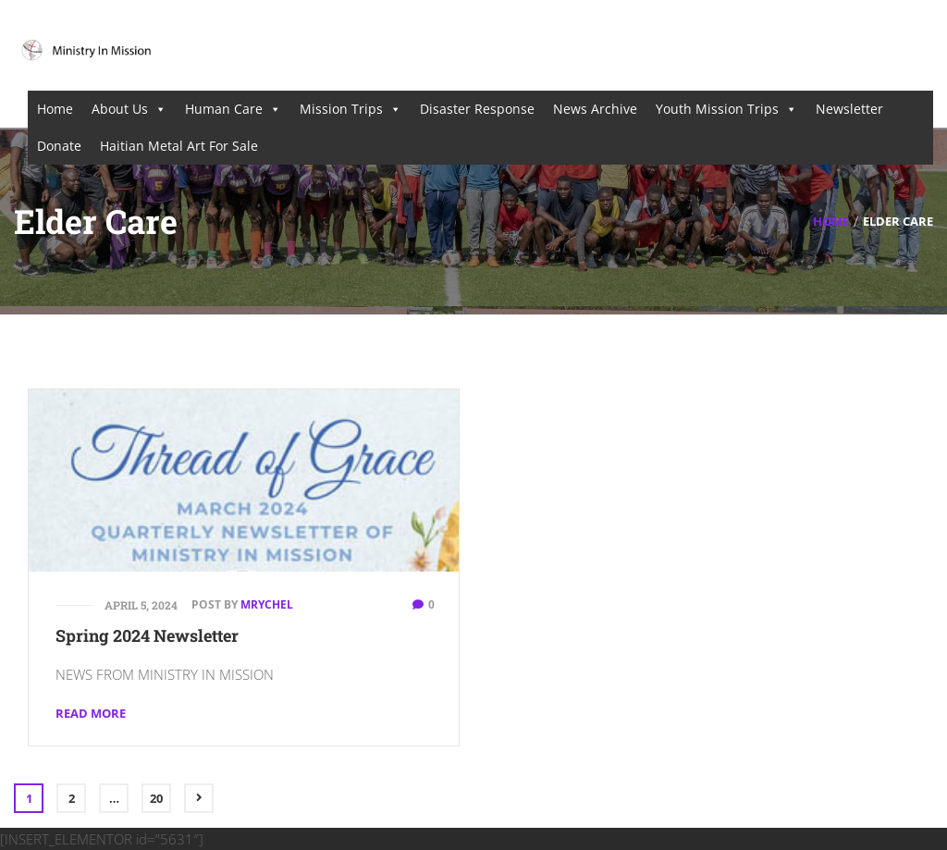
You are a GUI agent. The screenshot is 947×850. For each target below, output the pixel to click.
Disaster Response (477, 108)
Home (55, 108)
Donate (59, 145)
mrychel (266, 604)
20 (156, 798)
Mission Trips (350, 109)
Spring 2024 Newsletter (147, 635)
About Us (129, 109)
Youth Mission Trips (726, 109)
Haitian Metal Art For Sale (179, 145)
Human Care (233, 109)
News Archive (595, 108)
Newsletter (849, 108)
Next (199, 798)
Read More (90, 713)
